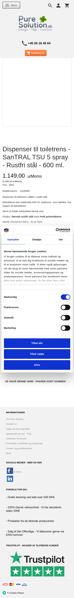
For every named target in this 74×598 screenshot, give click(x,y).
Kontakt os (11, 424)
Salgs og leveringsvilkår (18, 429)
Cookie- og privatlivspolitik (19, 448)
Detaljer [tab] (37, 239)
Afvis (37, 364)
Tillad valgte (37, 353)
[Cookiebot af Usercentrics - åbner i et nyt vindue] (55, 230)
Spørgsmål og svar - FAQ (18, 434)
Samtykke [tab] (13, 239)
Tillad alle (37, 343)
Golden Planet (16, 593)
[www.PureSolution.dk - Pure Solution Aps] (35, 23)
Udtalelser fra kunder (16, 438)
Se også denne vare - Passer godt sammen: (35, 381)
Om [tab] (61, 239)
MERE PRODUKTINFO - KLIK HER (22, 221)
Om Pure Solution (15, 419)
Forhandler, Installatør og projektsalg (24, 443)
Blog (8, 453)
